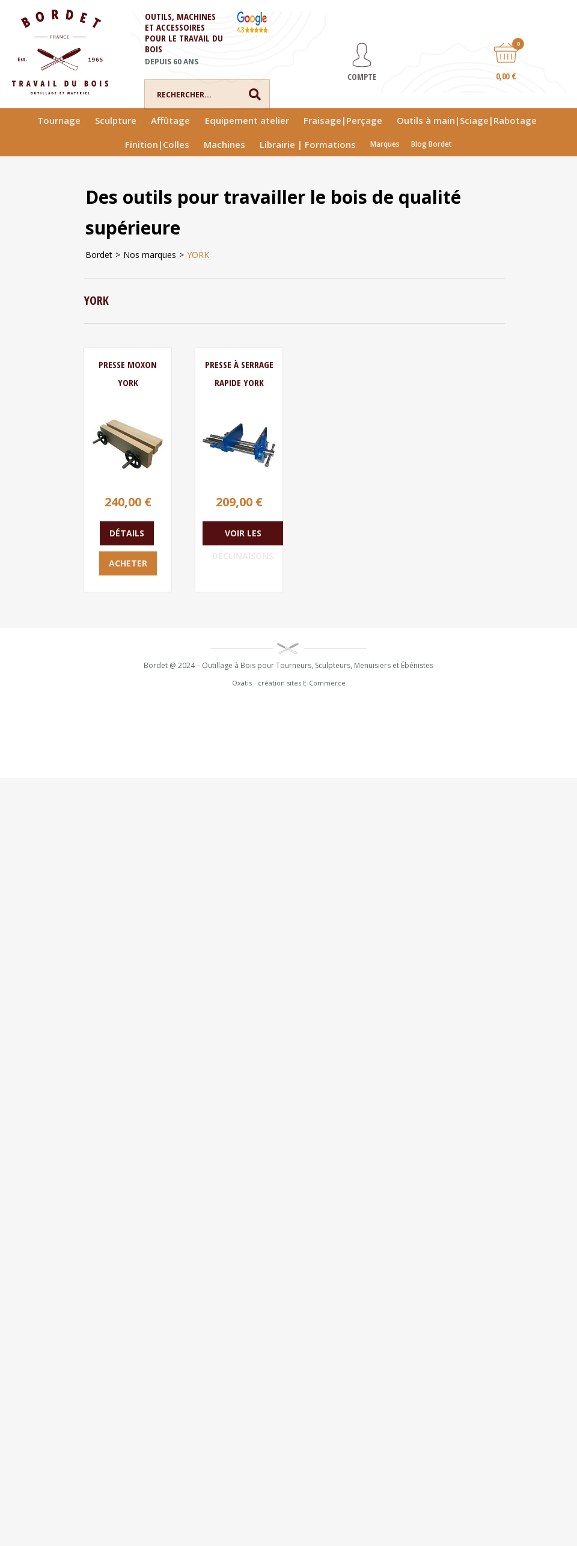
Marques (385, 144)
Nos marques (149, 254)
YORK (198, 254)
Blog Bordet (431, 144)
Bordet (98, 254)
